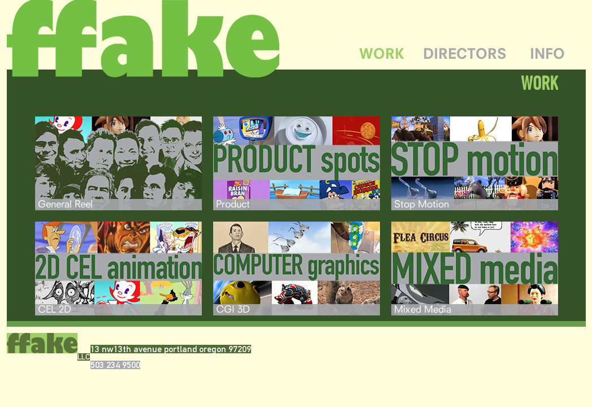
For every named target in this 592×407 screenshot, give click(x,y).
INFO (547, 53)
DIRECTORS (465, 53)
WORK (381, 53)
